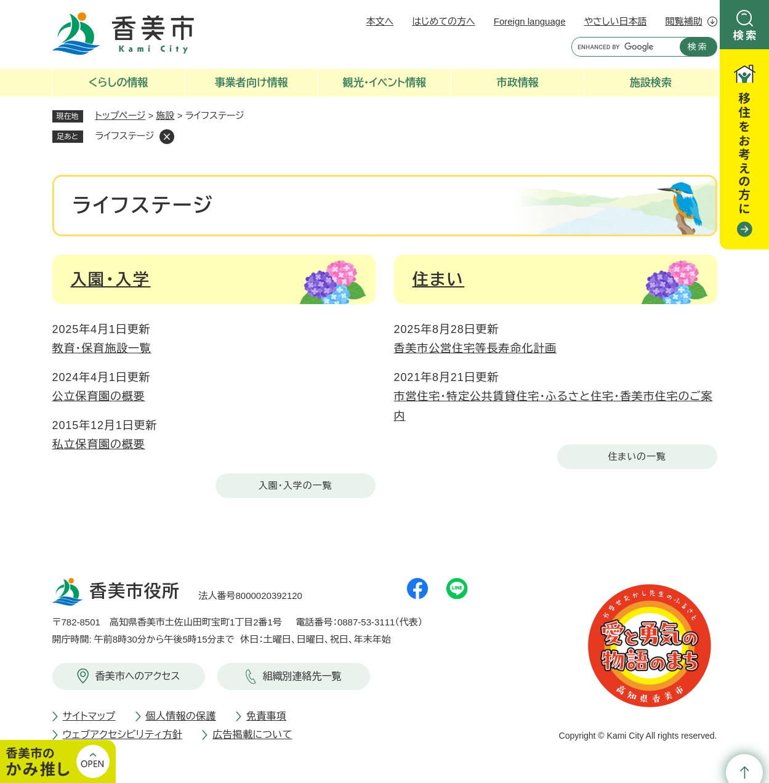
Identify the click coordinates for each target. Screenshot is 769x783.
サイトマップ (89, 716)
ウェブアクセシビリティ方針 (123, 734)
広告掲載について (252, 734)
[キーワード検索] (623, 47)
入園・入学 (111, 279)
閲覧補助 (684, 21)
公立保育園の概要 (98, 396)
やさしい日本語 (615, 21)
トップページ (120, 115)
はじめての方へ (443, 21)
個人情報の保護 (181, 716)
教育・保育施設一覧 (101, 348)
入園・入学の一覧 (295, 485)
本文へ (380, 21)
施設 (165, 115)
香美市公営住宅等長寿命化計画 (475, 348)
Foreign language (530, 21)
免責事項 (266, 716)
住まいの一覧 (637, 456)
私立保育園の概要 (98, 444)
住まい (439, 279)
